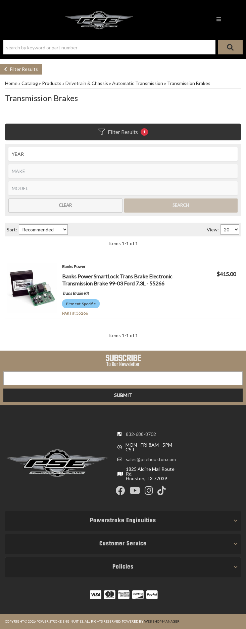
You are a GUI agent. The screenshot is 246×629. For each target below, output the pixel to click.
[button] (123, 47)
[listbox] (123, 154)
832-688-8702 (141, 434)
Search (181, 205)
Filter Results (21, 69)
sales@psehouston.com (151, 459)
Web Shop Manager (162, 621)
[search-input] (109, 47)
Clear (65, 205)
